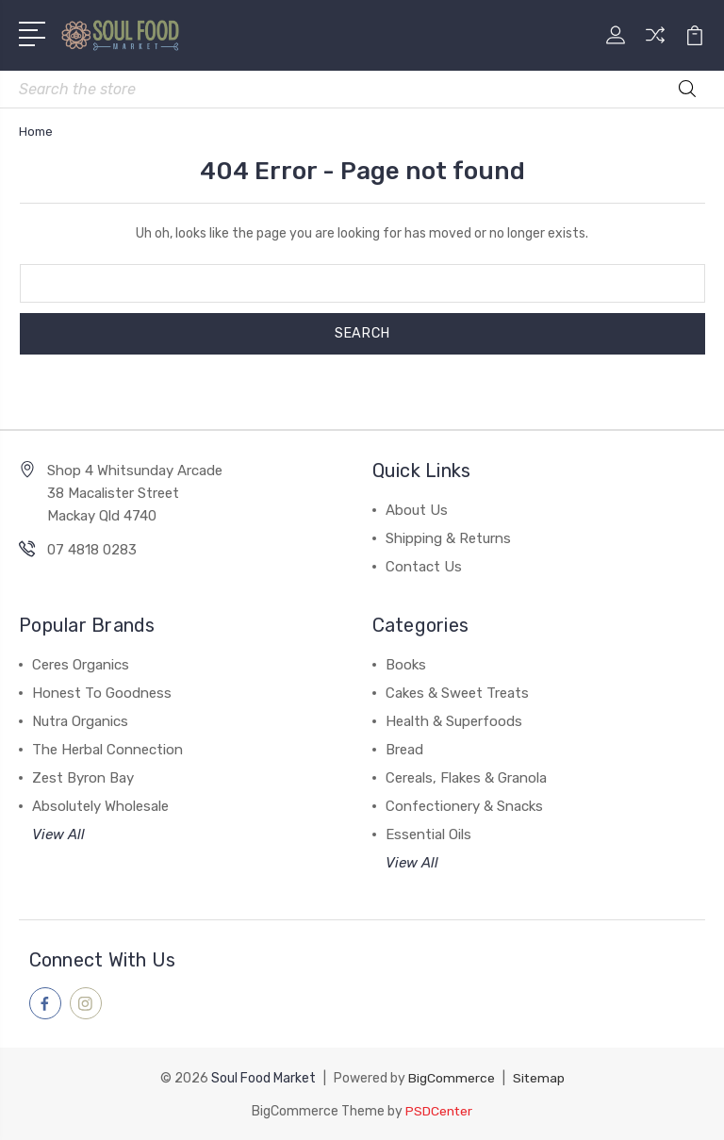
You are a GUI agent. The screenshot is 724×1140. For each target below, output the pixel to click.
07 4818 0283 (92, 549)
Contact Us (424, 566)
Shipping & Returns (448, 538)
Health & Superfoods (454, 721)
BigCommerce (450, 1077)
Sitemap (538, 1077)
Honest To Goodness (102, 693)
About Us (417, 510)
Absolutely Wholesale (100, 806)
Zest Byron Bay (83, 777)
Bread (404, 749)
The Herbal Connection (107, 749)
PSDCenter (439, 1109)
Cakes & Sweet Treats (457, 693)
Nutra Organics (80, 721)
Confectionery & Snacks (464, 806)
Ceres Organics (80, 664)
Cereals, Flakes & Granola (466, 777)
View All (58, 834)
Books (406, 664)
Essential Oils (428, 834)
